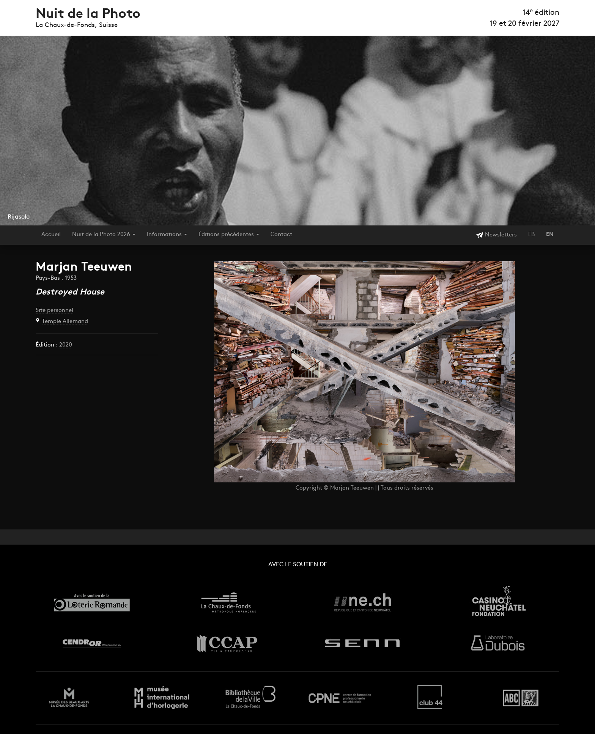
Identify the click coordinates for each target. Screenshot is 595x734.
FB (531, 235)
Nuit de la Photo (88, 14)
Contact (281, 235)
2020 (65, 345)
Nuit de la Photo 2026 (103, 235)
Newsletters (496, 235)
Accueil (51, 235)
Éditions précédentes (228, 235)
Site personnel (54, 310)
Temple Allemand (65, 321)
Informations (167, 235)
